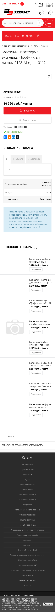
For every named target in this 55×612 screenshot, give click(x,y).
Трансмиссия (27, 490)
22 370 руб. (38, 306)
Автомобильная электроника (27, 510)
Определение (22, 3)
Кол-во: (9, 126)
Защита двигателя (27, 520)
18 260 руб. (38, 265)
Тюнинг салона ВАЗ (27, 580)
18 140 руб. (38, 410)
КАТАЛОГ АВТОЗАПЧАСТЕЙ (22, 36)
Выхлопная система (27, 500)
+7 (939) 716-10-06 (44, 3)
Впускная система (27, 484)
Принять (47, 604)
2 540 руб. (38, 285)
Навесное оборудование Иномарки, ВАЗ (27, 570)
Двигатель (27, 474)
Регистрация (13, 4)
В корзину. (27, 110)
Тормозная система (27, 495)
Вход (4, 4)
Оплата (19, 159)
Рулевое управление (27, 515)
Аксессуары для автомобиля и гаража (27, 530)
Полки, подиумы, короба (27, 535)
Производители (27, 469)
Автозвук (27, 545)
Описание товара (7, 159)
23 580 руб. (38, 327)
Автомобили (27, 464)
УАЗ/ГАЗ (27, 585)
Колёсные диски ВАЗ (27, 560)
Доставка (35, 159)
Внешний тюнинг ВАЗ (27, 550)
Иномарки (27, 540)
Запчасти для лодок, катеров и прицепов (27, 555)
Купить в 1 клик (27, 120)
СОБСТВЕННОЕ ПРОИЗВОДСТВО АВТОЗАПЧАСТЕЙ (22, 445)
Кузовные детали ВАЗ (27, 565)
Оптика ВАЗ (27, 575)
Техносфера (45, 199)
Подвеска (27, 505)
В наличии (13, 132)
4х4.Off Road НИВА (27, 525)
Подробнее (36, 269)
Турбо (27, 479)
